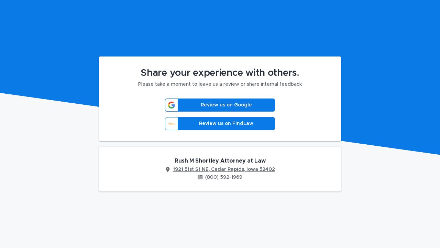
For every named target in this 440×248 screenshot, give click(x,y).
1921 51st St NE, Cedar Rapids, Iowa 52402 (224, 169)
